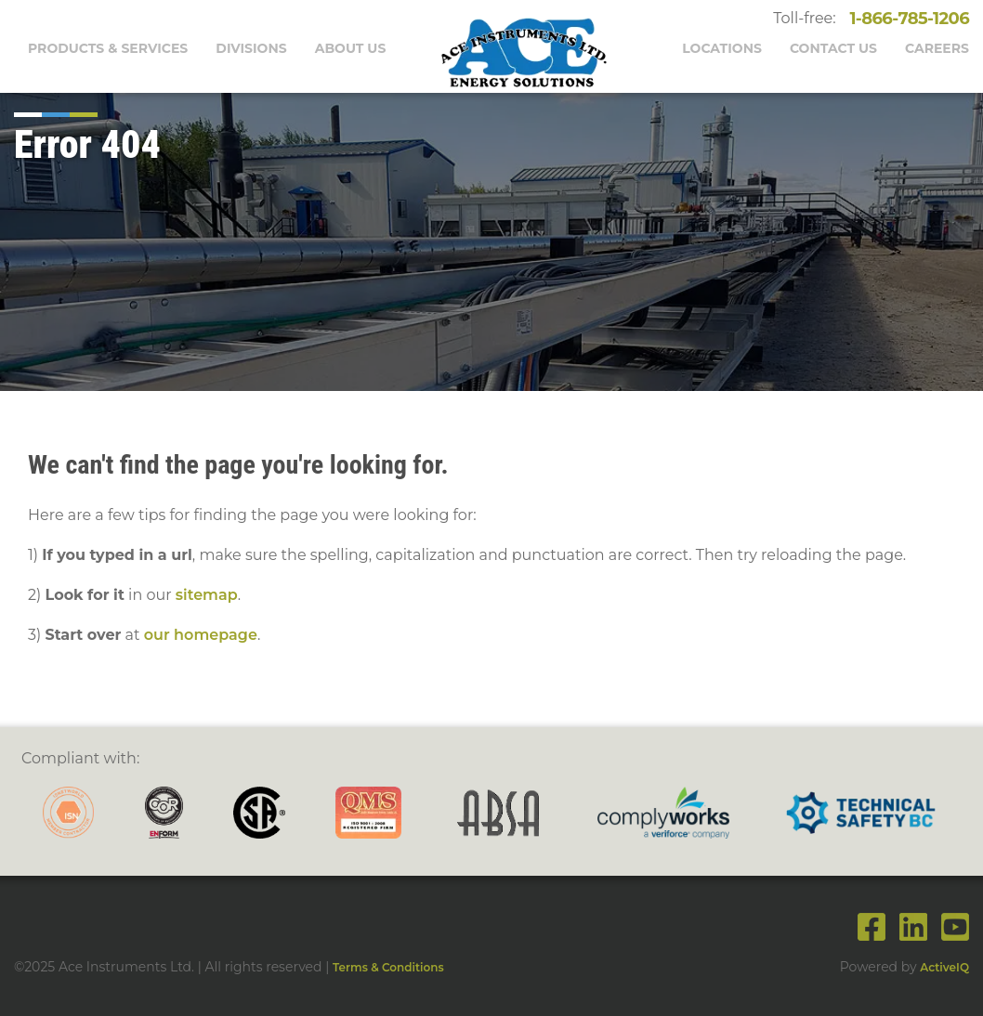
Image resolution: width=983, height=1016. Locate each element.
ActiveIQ (944, 967)
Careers (937, 48)
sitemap (207, 595)
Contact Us (833, 48)
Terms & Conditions (388, 967)
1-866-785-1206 (905, 18)
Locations (722, 48)
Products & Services (108, 48)
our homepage (200, 635)
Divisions (251, 48)
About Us (351, 48)
